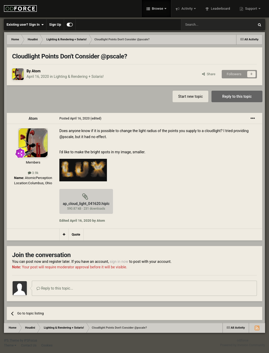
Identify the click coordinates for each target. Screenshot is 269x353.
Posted (74, 118)
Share (208, 74)
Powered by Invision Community (242, 345)
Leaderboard (220, 8)
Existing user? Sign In (25, 24)
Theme (10, 345)
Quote (76, 234)
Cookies (47, 345)
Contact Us (29, 345)
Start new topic (190, 96)
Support (251, 8)
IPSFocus (30, 340)
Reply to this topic (237, 96)
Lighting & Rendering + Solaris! (79, 76)
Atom (36, 71)
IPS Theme (11, 340)
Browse (157, 8)
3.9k (33, 173)
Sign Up (55, 24)
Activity (186, 8)
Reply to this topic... (55, 288)
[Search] (205, 24)
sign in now (119, 261)
